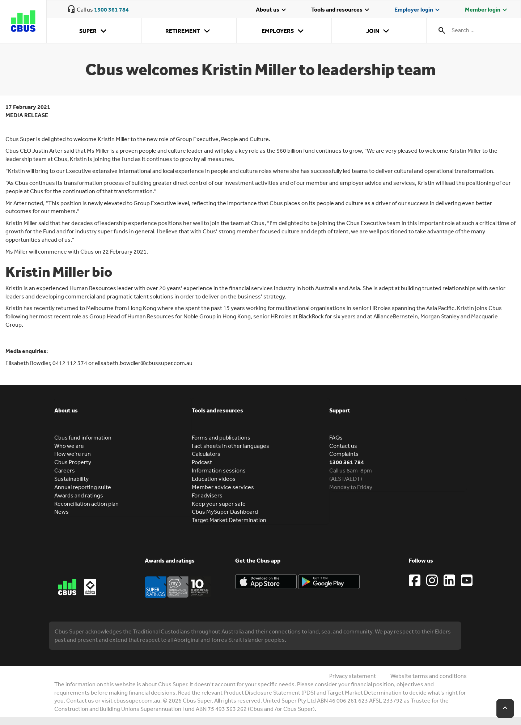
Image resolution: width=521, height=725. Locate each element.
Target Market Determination (229, 519)
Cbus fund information (82, 437)
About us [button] (66, 410)
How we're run (72, 453)
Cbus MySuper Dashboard (225, 511)
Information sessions (219, 470)
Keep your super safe (219, 503)
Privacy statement (352, 675)
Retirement (189, 31)
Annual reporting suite (82, 487)
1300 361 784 (111, 9)
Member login (487, 10)
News (61, 511)
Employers (284, 31)
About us (272, 10)
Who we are (69, 445)
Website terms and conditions (428, 675)
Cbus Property (72, 462)
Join (379, 31)
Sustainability (71, 478)
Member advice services (223, 487)
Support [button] (339, 410)
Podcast (202, 462)
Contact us (343, 445)
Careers (64, 470)
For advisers (207, 495)
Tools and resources (341, 10)
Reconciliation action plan (86, 503)
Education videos (214, 478)
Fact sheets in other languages (230, 445)
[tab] (123, 415)
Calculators (206, 453)
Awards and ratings (78, 495)
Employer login (418, 10)
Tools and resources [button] (217, 410)
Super (94, 31)
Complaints (344, 453)
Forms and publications (221, 437)
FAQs (336, 437)
